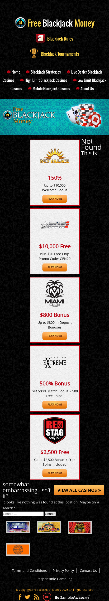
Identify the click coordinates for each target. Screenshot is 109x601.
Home (16, 72)
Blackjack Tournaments (54, 54)
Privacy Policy (63, 570)
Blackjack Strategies (46, 72)
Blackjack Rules (54, 39)
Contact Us (88, 570)
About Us (87, 88)
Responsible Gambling (54, 579)
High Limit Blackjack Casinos (46, 80)
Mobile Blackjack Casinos (51, 88)
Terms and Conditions (29, 570)
